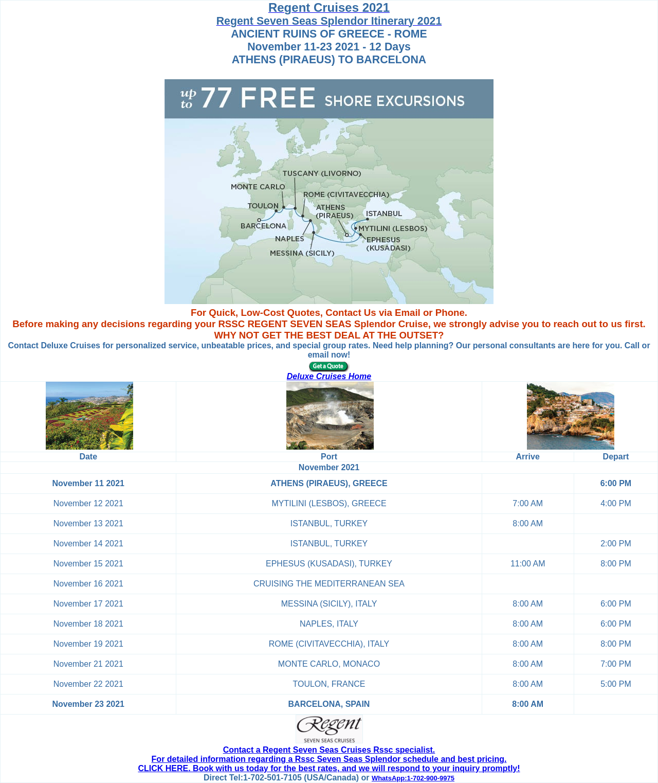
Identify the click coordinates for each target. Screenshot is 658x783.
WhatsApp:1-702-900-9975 (413, 778)
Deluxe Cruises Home (329, 376)
